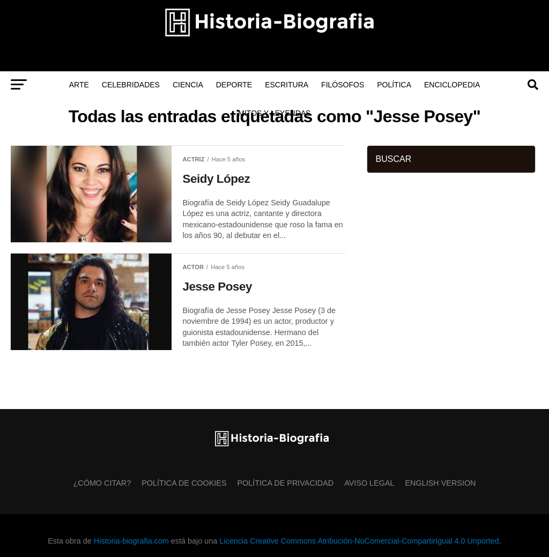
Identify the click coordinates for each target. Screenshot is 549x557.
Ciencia (188, 84)
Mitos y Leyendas (274, 113)
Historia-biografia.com (131, 541)
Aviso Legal (369, 483)
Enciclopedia (452, 84)
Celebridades (131, 84)
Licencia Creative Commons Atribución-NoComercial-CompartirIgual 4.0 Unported (359, 541)
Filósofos (342, 84)
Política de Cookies (184, 483)
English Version (440, 483)
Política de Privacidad (286, 483)
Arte (79, 84)
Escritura (286, 84)
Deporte (234, 84)
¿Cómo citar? (102, 483)
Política (394, 84)
